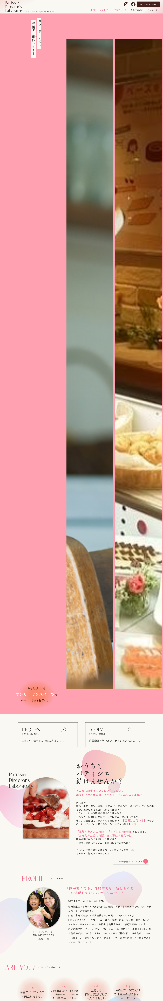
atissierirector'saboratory (15, 6)
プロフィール (120, 10)
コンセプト (104, 10)
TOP (93, 10)
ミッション (152, 10)
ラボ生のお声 (137, 10)
